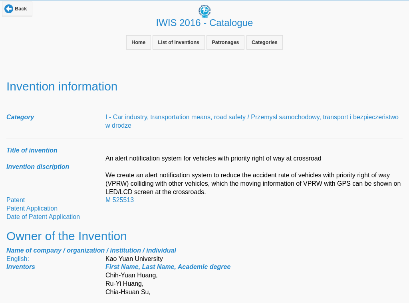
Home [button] (138, 42)
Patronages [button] (225, 42)
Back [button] (21, 9)
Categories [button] (265, 42)
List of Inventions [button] (178, 42)
